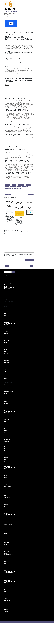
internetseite (6, 457)
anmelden (6, 403)
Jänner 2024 (6, 358)
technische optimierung (8, 580)
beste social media (7, 408)
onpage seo (6, 504)
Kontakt (10, 16)
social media (6, 565)
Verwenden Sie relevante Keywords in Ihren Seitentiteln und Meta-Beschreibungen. (18, 83)
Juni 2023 (5, 371)
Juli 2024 (5, 347)
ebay (5, 421)
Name (5, 242)
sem (5, 520)
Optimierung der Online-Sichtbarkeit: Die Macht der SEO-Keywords (9, 295)
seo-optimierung (8, 188)
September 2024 (7, 344)
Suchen (13, 271)
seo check (6, 533)
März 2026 (6, 311)
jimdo (5, 461)
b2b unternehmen (7, 405)
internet (5, 455)
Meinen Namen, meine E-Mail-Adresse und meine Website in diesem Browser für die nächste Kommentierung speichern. (18, 255)
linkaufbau (6, 475)
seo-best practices (25, 186)
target (5, 578)
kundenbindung (7, 470)
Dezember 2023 (6, 360)
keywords (7, 186)
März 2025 (6, 333)
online (5, 495)
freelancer (6, 430)
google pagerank (7, 439)
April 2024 (6, 353)
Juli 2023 (5, 369)
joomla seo (6, 464)
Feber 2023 (6, 378)
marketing (6, 484)
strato (5, 570)
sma (5, 563)
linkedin (5, 477)
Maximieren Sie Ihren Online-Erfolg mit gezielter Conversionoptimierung (9, 291)
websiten (5, 605)
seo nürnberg (6, 542)
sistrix (5, 559)
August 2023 (6, 367)
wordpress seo (6, 611)
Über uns (6, 16)
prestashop (6, 508)
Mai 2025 (5, 329)
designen (5, 417)
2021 (5, 389)
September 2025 (7, 322)
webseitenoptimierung (8, 598)
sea (5, 517)
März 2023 (6, 376)
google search (6, 441)
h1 (4, 446)
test (5, 584)
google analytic (6, 435)
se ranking (6, 515)
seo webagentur (7, 549)
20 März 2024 (8, 30)
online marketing (7, 497)
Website (5, 249)
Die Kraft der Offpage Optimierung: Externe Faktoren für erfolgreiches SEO (9, 287)
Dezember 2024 (6, 338)
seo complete (6, 535)
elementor (6, 423)
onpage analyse (6, 502)
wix (5, 607)
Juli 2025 (5, 326)
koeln (5, 468)
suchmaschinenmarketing (8, 572)
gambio (5, 432)
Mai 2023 (5, 373)
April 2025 (6, 331)
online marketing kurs (7, 499)
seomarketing (6, 551)
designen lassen (7, 419)
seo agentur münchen (7, 526)
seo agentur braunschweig (8, 524)
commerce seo (6, 414)
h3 (4, 450)
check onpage (6, 412)
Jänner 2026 (6, 315)
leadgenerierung (7, 473)
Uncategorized (6, 589)
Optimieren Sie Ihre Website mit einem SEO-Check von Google (9, 204)
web (5, 591)
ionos (5, 459)
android (5, 401)
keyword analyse (7, 466)
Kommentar (6, 233)
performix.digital (10, 11)
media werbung (6, 488)
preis (5, 506)
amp (5, 399)
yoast (5, 616)
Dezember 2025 (6, 317)
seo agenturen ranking (8, 529)
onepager (5, 493)
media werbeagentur (7, 486)
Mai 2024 (5, 351)
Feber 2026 (6, 313)
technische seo (6, 582)
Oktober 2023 (6, 364)
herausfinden (6, 452)
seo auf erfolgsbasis (7, 531)
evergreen (6, 426)
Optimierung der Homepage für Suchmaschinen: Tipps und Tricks (29, 205)
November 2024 (6, 340)
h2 (4, 448)
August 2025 (6, 324)
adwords (5, 393)
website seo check (7, 602)
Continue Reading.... (9, 221)
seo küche (6, 538)
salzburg (5, 511)
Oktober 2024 (6, 342)
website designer (7, 600)
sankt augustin (6, 513)
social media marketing (8, 568)
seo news (5, 540)
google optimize (7, 437)
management (6, 482)
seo (5, 522)
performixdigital (13, 30)
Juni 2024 (5, 349)
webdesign (6, 593)
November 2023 (6, 362)
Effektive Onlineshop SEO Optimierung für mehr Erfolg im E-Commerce (19, 206)
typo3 (5, 587)
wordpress (6, 609)
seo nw (5, 544)
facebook (5, 428)
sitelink (5, 561)
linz (5, 479)
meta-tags (11, 186)
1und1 (5, 384)
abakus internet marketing (8, 391)
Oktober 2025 (6, 320)
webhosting (6, 596)
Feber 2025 (6, 335)
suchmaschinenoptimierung (16, 188)
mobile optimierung (18, 186)
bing (5, 410)
